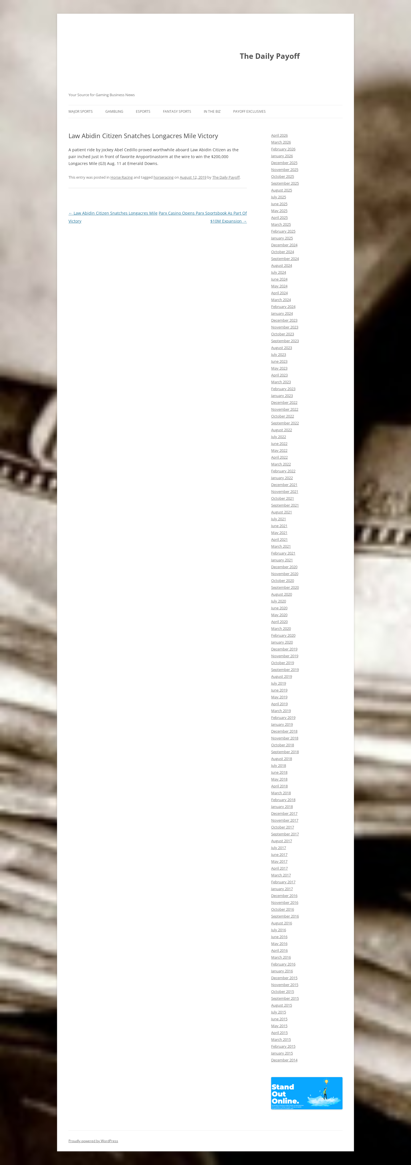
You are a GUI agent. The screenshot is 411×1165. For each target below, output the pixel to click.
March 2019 (281, 710)
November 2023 (284, 327)
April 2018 (279, 786)
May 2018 (279, 779)
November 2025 (284, 169)
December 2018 (284, 731)
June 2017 (279, 854)
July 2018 (278, 765)
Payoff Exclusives (249, 111)
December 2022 (284, 402)
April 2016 (279, 950)
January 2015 (282, 1053)
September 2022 (285, 423)
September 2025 (285, 183)
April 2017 (279, 868)
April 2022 (279, 457)
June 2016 (279, 936)
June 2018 (279, 772)
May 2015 (279, 1025)
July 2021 (278, 518)
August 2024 (281, 265)
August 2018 (281, 758)
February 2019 (283, 717)
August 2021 (281, 512)
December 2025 (284, 162)
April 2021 (279, 539)
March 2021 (281, 546)
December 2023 (284, 320)
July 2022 (278, 436)
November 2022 (284, 409)
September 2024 (285, 258)
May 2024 (279, 286)
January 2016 (282, 970)
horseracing (164, 177)
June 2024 (279, 279)
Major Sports (80, 111)
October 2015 (282, 991)
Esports (143, 111)
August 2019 (281, 676)
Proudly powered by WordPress (93, 1140)
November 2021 (284, 491)
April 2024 (279, 292)
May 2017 (279, 861)
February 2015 (283, 1046)
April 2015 (279, 1032)
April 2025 (279, 217)
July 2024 (278, 272)
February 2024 (283, 306)
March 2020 (281, 628)
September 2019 (285, 669)
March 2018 (281, 792)
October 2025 (282, 176)
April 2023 (279, 375)
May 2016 (279, 943)
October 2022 (282, 416)
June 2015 (279, 1018)
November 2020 (284, 573)
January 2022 (282, 477)
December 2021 (284, 484)
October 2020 (282, 580)
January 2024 (282, 313)
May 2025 (279, 210)
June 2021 (279, 525)
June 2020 (279, 607)
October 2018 (282, 744)
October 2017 (282, 827)
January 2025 (282, 238)
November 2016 (284, 902)
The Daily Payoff (270, 56)
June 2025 (279, 203)
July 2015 (278, 1012)
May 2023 (279, 368)
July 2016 (278, 929)
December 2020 (284, 566)
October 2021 (282, 498)
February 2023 (283, 388)
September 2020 (285, 587)
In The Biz (212, 111)
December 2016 (284, 895)
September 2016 (285, 916)
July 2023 (278, 354)
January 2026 (282, 155)
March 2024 (281, 299)
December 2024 (284, 244)
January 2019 (282, 724)
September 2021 (285, 505)
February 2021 (283, 553)
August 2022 (281, 429)
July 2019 (278, 683)
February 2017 (283, 881)
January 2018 (282, 806)
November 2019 (284, 655)
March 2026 (281, 142)
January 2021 (282, 560)
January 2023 (282, 395)
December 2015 (284, 977)
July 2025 (278, 196)
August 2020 (281, 594)
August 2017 (281, 840)
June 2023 (279, 361)
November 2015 (284, 984)
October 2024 (282, 251)
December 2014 (284, 1060)
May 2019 (279, 697)
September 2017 (285, 834)
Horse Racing (121, 177)
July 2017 (278, 847)
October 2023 (282, 333)
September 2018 (285, 751)
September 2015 (285, 998)
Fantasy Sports (177, 111)
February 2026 (283, 149)
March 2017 (281, 875)
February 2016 (283, 964)
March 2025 (281, 224)
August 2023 (281, 347)
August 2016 (281, 923)
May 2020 (279, 614)
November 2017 (284, 820)
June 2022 (279, 443)
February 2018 (283, 799)
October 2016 (282, 909)
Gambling (114, 111)
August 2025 (281, 190)
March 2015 (281, 1039)
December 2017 (284, 813)
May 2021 (279, 532)
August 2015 (281, 1005)
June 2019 (279, 690)
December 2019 (284, 649)
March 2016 (281, 957)
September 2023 (285, 340)
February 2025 (283, 231)
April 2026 (279, 135)
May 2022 (279, 450)
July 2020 (278, 601)
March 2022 (281, 464)
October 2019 (282, 662)
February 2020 (283, 635)
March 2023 (281, 381)
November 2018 (284, 738)
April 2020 (279, 621)
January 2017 (282, 888)
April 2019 (279, 703)
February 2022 (283, 470)
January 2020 (282, 642)
